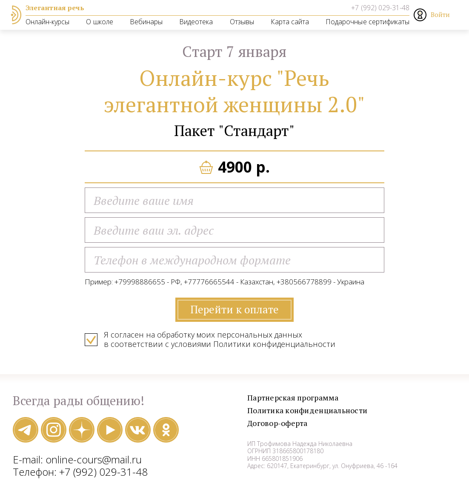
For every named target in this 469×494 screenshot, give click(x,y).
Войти (440, 14)
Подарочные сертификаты (367, 21)
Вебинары (146, 21)
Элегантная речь (55, 7)
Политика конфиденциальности (313, 413)
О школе (99, 21)
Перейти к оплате (234, 312)
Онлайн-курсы (47, 21)
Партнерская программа (298, 400)
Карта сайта (290, 21)
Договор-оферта (281, 426)
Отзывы (242, 21)
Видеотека (196, 21)
